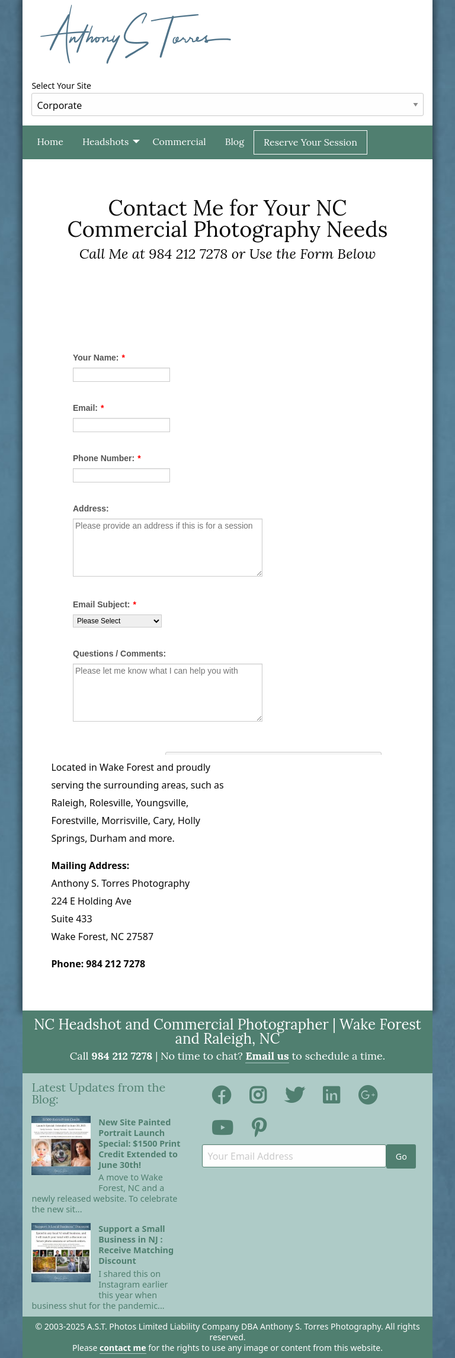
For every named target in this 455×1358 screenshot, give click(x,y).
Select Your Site (227, 98)
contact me (123, 1347)
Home (50, 141)
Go (401, 1156)
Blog (234, 141)
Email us (267, 1056)
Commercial (179, 141)
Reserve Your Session (310, 142)
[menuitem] (49, 142)
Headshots (105, 141)
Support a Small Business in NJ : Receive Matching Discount (136, 1244)
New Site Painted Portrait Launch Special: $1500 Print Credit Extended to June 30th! (139, 1143)
